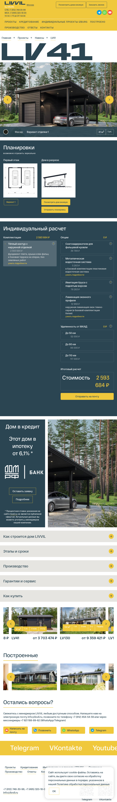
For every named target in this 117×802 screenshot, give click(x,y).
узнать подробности (17, 260)
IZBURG (35, 794)
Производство (15, 27)
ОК (54, 791)
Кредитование (29, 21)
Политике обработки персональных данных (83, 784)
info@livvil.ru (10, 769)
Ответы (32, 27)
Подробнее (22, 475)
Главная (6, 37)
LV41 (53, 37)
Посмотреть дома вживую (71, 5)
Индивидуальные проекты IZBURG (64, 21)
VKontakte (73, 724)
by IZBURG (9, 7)
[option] (58, 99)
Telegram (32, 724)
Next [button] (109, 100)
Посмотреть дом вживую (56, 202)
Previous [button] (7, 100)
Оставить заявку (23, 467)
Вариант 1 (11, 202)
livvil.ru (13, 490)
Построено (97, 21)
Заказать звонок (96, 5)
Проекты (10, 21)
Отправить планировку (55, 210)
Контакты (47, 27)
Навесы (39, 37)
